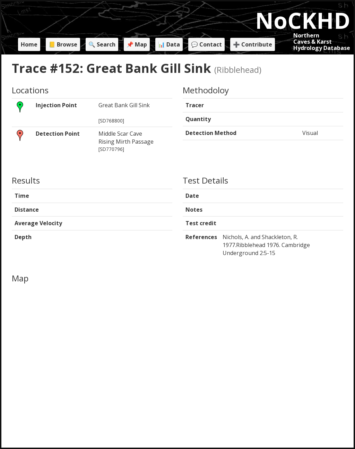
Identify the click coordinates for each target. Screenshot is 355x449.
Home (29, 44)
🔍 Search (101, 44)
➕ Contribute (252, 44)
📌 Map (137, 44)
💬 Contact (206, 44)
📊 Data (169, 44)
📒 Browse (63, 44)
